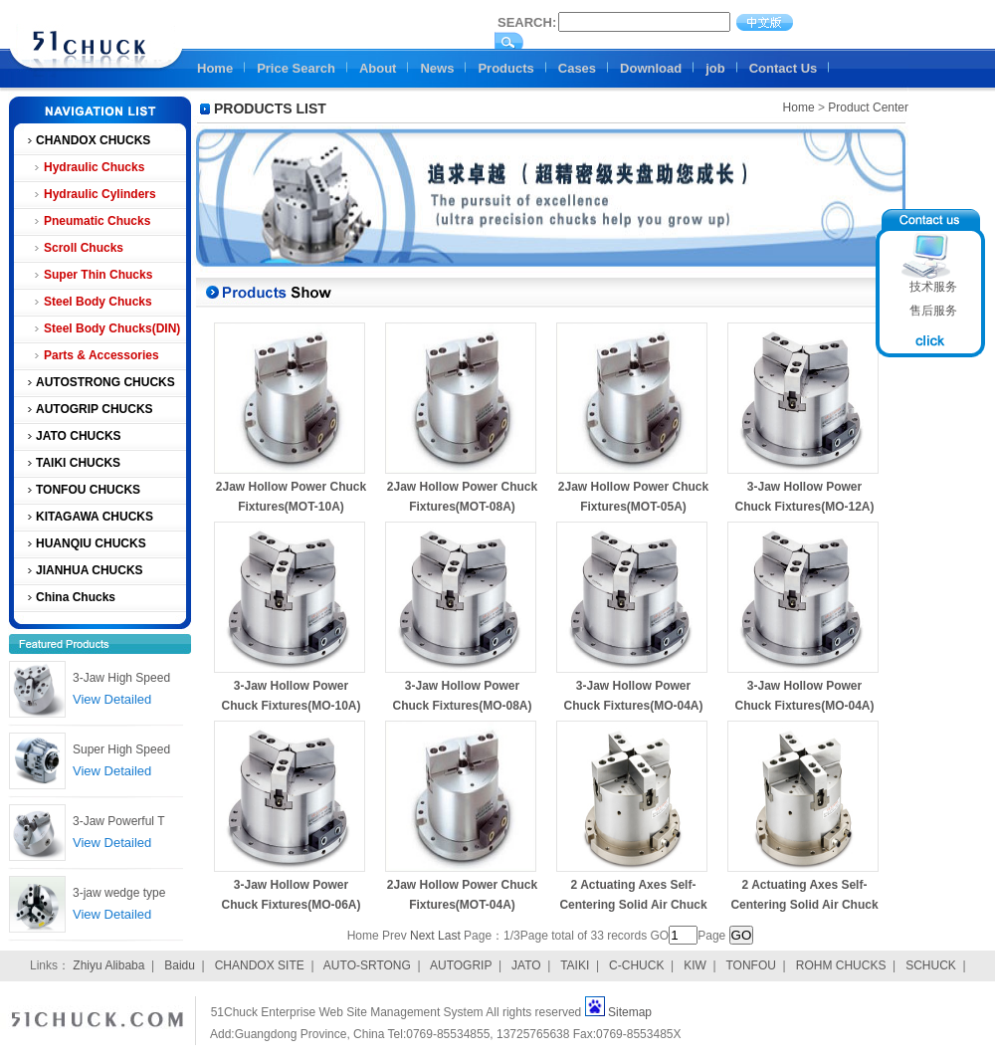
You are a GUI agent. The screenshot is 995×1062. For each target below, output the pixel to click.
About (378, 68)
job (715, 68)
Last (449, 936)
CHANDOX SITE (259, 965)
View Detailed (112, 699)
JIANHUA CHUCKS (89, 570)
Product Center (868, 107)
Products (505, 68)
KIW (695, 965)
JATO (526, 965)
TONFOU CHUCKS (88, 490)
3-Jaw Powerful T (118, 821)
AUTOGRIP (461, 965)
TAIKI (574, 965)
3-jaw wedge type (119, 893)
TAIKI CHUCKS (78, 463)
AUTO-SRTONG (367, 965)
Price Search (296, 68)
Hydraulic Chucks (94, 167)
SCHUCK (930, 965)
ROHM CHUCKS (841, 965)
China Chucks (75, 597)
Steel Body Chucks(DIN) (112, 328)
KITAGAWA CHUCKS (94, 517)
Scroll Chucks (83, 248)
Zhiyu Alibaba (108, 965)
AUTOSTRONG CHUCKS (105, 382)
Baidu (179, 965)
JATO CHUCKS (78, 436)
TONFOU (750, 965)
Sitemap (630, 1012)
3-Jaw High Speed (121, 678)
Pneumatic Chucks (97, 221)
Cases (577, 68)
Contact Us (783, 68)
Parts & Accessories (101, 355)
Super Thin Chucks (98, 275)
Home (215, 68)
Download (651, 68)
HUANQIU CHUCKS (91, 543)
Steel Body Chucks (98, 302)
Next (422, 936)
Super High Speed (121, 749)
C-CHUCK (636, 965)
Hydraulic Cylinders (100, 194)
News (437, 68)
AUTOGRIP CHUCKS (94, 409)
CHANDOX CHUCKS (93, 140)
